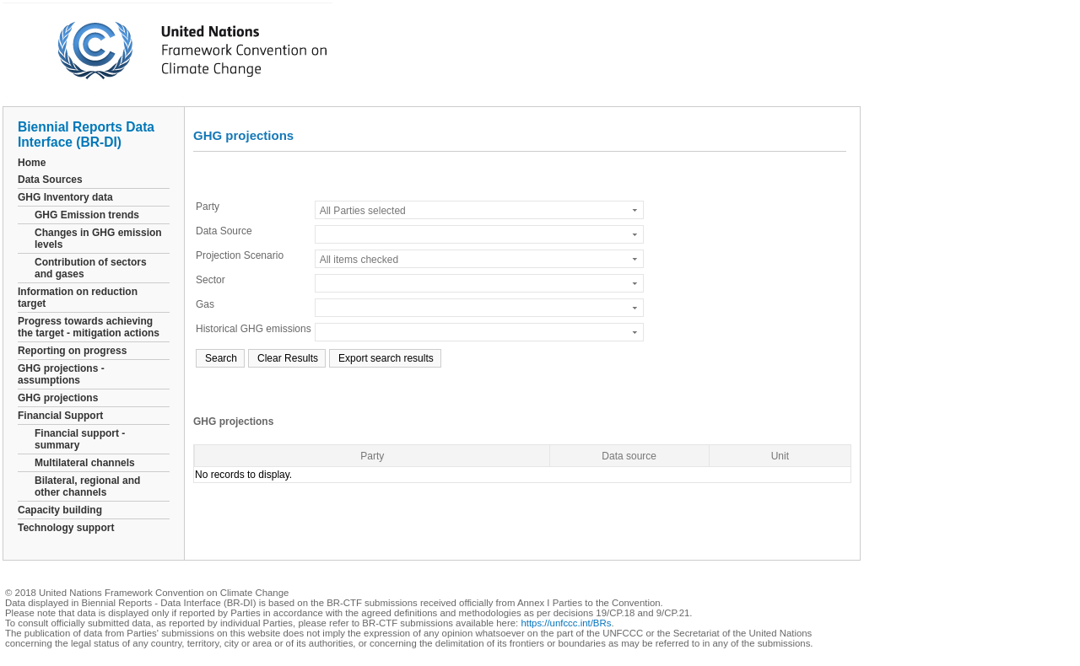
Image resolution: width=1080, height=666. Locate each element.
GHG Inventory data (65, 197)
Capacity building (60, 510)
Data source (629, 456)
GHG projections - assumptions (61, 374)
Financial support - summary (80, 439)
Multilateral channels (85, 463)
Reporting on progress (72, 351)
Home (32, 163)
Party (372, 456)
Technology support (66, 528)
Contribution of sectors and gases (91, 268)
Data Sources (50, 179)
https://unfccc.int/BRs (566, 623)
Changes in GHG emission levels (98, 238)
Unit (780, 456)
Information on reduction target (78, 297)
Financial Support (60, 416)
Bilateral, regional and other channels (87, 486)
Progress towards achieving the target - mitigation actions (88, 327)
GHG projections (58, 398)
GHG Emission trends (87, 215)
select (635, 209)
